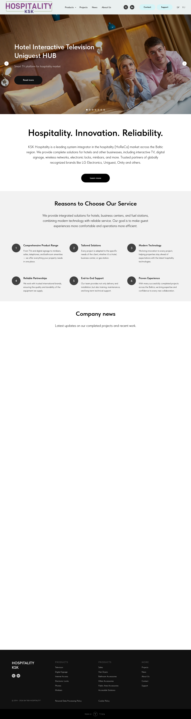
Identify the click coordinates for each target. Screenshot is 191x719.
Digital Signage (61, 672)
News (94, 7)
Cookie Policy (103, 701)
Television (59, 667)
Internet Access (61, 676)
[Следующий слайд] (184, 63)
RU (183, 7)
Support (145, 685)
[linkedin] (132, 7)
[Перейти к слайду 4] (95, 109)
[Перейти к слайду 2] (89, 109)
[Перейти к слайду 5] (98, 109)
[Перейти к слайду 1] (87, 109)
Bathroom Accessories (107, 676)
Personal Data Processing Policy (68, 701)
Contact (145, 681)
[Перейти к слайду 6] (101, 109)
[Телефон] (126, 7)
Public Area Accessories (108, 685)
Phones (58, 685)
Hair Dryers (103, 672)
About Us (106, 7)
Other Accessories (106, 681)
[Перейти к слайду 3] (92, 109)
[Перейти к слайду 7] (104, 109)
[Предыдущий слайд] (6, 63)
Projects (83, 7)
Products (69, 7)
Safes (100, 667)
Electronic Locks (62, 681)
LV (178, 7)
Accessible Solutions (106, 690)
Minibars (58, 690)
